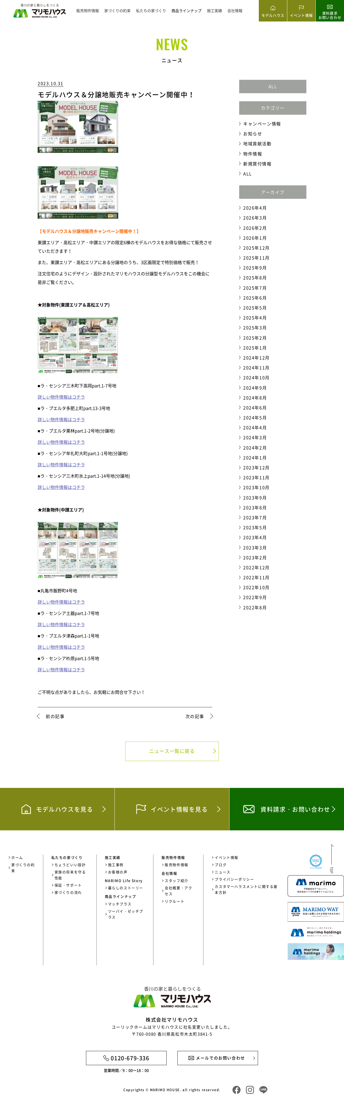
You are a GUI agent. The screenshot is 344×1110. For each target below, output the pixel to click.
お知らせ (252, 133)
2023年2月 (255, 557)
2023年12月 (256, 467)
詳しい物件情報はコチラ (61, 397)
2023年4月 (255, 537)
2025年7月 (255, 287)
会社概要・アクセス (178, 890)
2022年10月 (256, 587)
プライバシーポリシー (234, 879)
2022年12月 (256, 567)
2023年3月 (255, 547)
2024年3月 (255, 437)
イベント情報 (226, 857)
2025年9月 (255, 267)
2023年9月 (255, 497)
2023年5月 (255, 527)
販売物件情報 (87, 10)
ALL (272, 86)
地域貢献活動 (257, 143)
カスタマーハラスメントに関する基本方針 (246, 889)
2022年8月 (255, 607)
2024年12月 (256, 357)
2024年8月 (255, 397)
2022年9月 (255, 597)
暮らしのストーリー (125, 887)
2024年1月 (255, 457)
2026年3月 (255, 217)
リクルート (174, 901)
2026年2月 (255, 228)
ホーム (17, 857)
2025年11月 (256, 257)
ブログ (221, 864)
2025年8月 (255, 277)
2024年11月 (256, 367)
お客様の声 (118, 871)
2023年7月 (255, 517)
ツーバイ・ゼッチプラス (125, 914)
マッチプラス (120, 903)
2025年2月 (255, 337)
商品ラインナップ (186, 10)
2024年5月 (255, 417)
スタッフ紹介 (176, 880)
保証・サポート (68, 885)
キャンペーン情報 (262, 123)
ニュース (222, 871)
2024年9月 (255, 387)
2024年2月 (255, 447)
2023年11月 (256, 477)
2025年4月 (255, 317)
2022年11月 (256, 577)
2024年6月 (255, 407)
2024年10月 (256, 377)
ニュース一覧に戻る (172, 751)
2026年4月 (255, 207)
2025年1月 (255, 347)
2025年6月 (255, 297)
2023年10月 (256, 487)
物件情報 (252, 153)
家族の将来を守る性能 (70, 874)
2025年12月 (256, 247)
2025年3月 (255, 327)
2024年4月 (255, 427)
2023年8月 (255, 507)
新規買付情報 (257, 163)
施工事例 (116, 864)
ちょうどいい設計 (70, 864)
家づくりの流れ (68, 892)
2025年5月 (255, 307)
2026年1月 (255, 238)
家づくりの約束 (117, 10)
